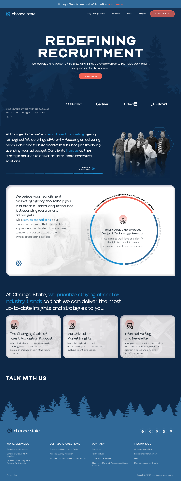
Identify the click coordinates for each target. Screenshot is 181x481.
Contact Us (162, 14)
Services (116, 14)
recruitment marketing (37, 220)
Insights (142, 14)
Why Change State (96, 14)
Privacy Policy (12, 474)
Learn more (115, 4)
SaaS (129, 14)
